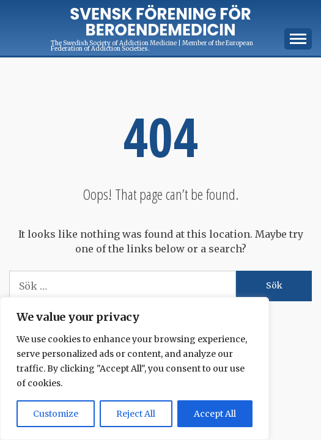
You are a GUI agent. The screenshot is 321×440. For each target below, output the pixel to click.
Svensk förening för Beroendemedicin (160, 22)
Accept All (215, 413)
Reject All (135, 413)
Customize (55, 413)
